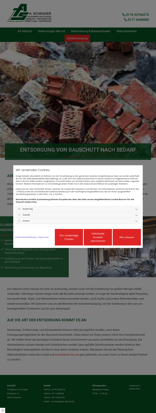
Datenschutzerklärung (25, 237)
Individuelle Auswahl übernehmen (97, 237)
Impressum (43, 237)
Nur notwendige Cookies (69, 237)
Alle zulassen (126, 237)
